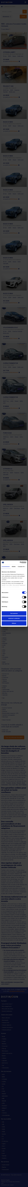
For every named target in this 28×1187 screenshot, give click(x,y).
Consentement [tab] (6, 566)
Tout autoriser (14, 613)
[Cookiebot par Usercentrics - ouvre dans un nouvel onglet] (20, 562)
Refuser (14, 623)
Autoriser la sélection (14, 618)
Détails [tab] (14, 566)
